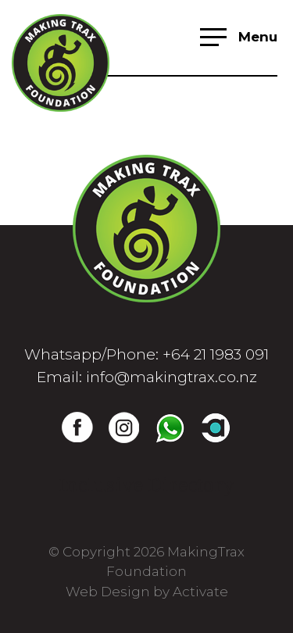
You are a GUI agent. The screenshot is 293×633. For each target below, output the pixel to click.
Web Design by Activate (147, 591)
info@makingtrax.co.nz (171, 377)
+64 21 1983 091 (216, 354)
